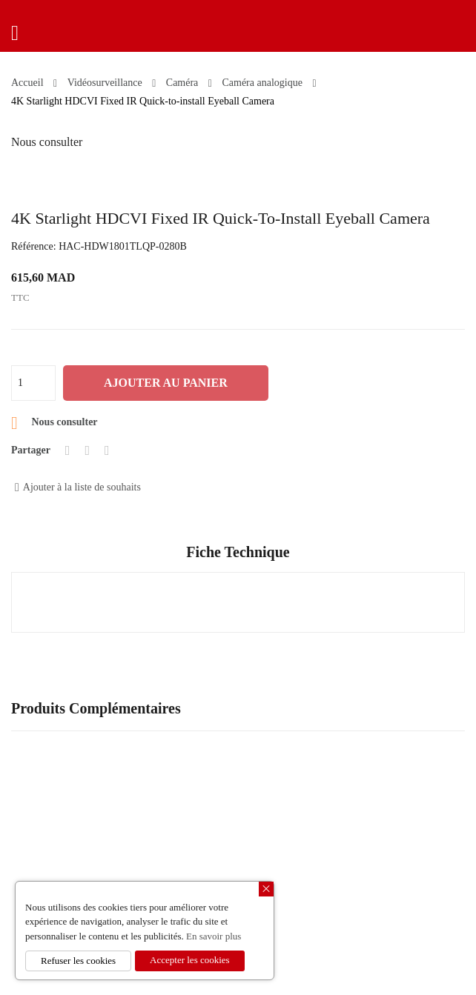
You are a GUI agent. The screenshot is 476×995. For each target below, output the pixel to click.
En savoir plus (213, 936)
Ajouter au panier (166, 382)
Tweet (87, 450)
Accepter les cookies (190, 959)
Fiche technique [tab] (237, 552)
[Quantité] (33, 383)
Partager (68, 450)
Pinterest (107, 450)
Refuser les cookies (78, 960)
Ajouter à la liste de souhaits (78, 487)
